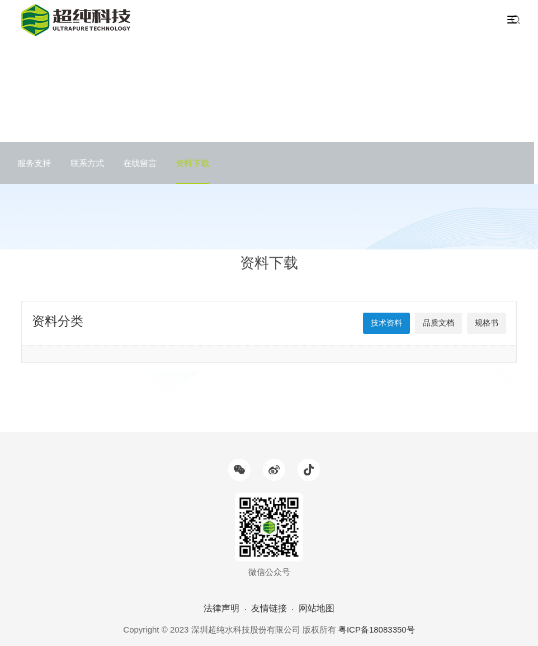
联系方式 (83, 163)
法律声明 (221, 608)
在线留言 (136, 163)
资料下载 (189, 163)
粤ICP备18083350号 (376, 629)
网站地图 (316, 608)
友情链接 (269, 608)
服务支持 (31, 163)
